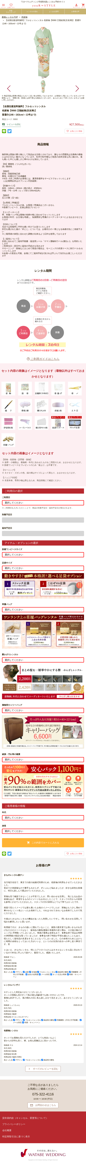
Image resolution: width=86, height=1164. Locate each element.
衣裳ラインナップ (11, 11)
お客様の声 (75, 11)
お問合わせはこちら (43, 1105)
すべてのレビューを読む (43, 1068)
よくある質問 (54, 11)
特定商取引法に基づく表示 (16, 1136)
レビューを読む (11, 124)
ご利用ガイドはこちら (43, 358)
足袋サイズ (7, 563)
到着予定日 (7, 514)
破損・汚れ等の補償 (11, 754)
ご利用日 (6, 497)
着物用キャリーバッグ (12, 705)
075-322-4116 (43, 1094)
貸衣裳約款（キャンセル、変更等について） (25, 1118)
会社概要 (6, 1130)
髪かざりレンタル (10, 654)
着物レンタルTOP (10, 17)
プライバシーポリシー (13, 1124)
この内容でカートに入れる (43, 842)
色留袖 (24, 17)
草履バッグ (7, 604)
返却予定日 (7, 528)
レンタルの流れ (32, 11)
